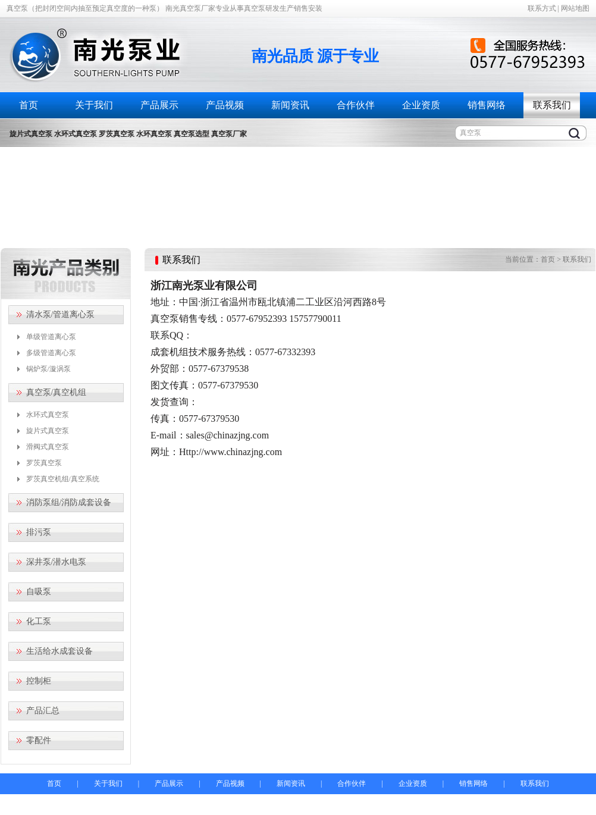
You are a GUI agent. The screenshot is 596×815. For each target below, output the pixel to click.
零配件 (38, 740)
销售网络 (487, 105)
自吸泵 (38, 591)
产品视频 (225, 105)
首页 (28, 105)
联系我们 (552, 105)
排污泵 (38, 532)
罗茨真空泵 (44, 463)
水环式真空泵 (47, 414)
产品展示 (159, 105)
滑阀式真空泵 (47, 447)
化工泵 (38, 621)
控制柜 (38, 680)
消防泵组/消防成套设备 (69, 502)
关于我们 (94, 105)
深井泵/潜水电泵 (56, 561)
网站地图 (575, 8)
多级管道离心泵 (51, 353)
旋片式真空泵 (47, 431)
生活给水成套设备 (59, 651)
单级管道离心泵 (51, 337)
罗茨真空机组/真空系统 (62, 479)
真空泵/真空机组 (56, 392)
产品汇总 (42, 710)
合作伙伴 (356, 105)
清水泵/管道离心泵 (60, 314)
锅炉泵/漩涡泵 (48, 369)
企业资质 (421, 105)
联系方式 (542, 8)
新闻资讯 (290, 105)
